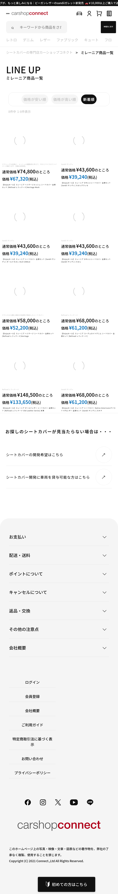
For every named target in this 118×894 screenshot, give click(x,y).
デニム (28, 39)
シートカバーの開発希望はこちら (34, 454)
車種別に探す (108, 26)
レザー (45, 39)
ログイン (32, 682)
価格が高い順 (64, 99)
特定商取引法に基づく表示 (32, 741)
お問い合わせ (32, 758)
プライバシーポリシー (32, 772)
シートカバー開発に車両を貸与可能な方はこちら (48, 477)
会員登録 (32, 696)
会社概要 (32, 710)
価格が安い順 (34, 99)
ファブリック (67, 39)
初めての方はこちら (66, 884)
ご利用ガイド (32, 724)
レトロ (11, 39)
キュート (91, 39)
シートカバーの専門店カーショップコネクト (39, 52)
